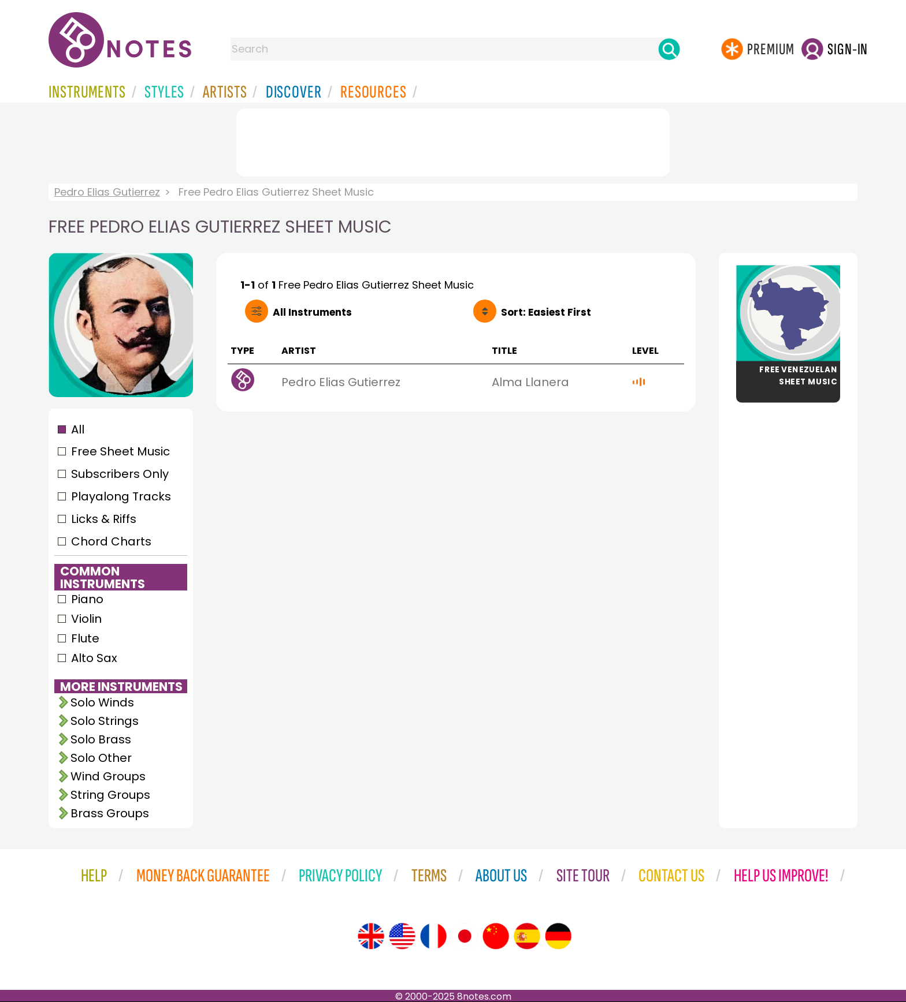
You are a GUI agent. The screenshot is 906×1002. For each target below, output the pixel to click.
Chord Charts (111, 541)
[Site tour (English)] (371, 936)
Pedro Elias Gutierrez (107, 192)
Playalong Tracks (120, 496)
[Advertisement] (453, 140)
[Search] (669, 49)
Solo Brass (100, 739)
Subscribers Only (120, 474)
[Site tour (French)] (433, 936)
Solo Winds (102, 702)
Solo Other (101, 758)
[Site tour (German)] (558, 936)
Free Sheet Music (120, 451)
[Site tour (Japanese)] (464, 936)
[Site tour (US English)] (402, 936)
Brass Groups (109, 813)
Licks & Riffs (103, 519)
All (77, 429)
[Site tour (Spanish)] (527, 936)
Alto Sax (94, 658)
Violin (86, 619)
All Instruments (312, 312)
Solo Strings (104, 721)
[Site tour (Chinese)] (495, 936)
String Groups (110, 795)
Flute (85, 638)
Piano (87, 599)
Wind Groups (108, 776)
